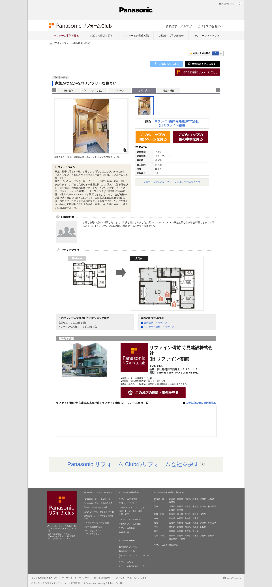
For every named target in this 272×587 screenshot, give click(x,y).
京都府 (180, 523)
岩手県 (195, 499)
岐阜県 (172, 518)
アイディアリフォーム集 (130, 519)
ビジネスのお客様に (93, 527)
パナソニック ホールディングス (131, 577)
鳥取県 (172, 527)
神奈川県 (212, 506)
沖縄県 (182, 539)
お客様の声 (124, 532)
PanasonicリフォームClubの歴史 (98, 503)
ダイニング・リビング (94, 90)
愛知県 (188, 518)
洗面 (134, 511)
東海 (156, 518)
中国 (156, 527)
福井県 (195, 514)
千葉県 (195, 506)
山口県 (203, 527)
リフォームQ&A (126, 562)
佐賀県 (180, 535)
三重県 (195, 518)
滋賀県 (172, 523)
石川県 (188, 514)
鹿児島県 (173, 539)
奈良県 (203, 523)
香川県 (180, 531)
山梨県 (172, 510)
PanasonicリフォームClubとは (97, 499)
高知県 (195, 531)
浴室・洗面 (169, 90)
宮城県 (203, 499)
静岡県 (180, 518)
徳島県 (172, 531)
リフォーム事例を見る (66, 35)
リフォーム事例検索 (72, 43)
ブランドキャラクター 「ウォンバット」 (94, 532)
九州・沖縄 (159, 535)
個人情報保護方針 (103, 577)
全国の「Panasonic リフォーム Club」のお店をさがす (171, 182)
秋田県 (188, 499)
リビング (144, 507)
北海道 (172, 499)
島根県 (180, 527)
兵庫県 (195, 523)
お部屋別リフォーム (128, 547)
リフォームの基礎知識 (136, 35)
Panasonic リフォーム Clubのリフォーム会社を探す (133, 464)
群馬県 (180, 506)
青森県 (180, 499)
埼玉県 (188, 506)
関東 (156, 506)
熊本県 (195, 535)
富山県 (180, 514)
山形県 (211, 499)
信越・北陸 (159, 514)
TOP (56, 43)
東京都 (203, 506)
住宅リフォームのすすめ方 (96, 507)
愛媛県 (188, 531)
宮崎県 (211, 535)
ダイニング (134, 507)
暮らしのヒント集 (127, 551)
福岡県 (172, 535)
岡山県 (188, 527)
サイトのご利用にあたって (44, 577)
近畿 (156, 523)
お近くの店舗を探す (101, 35)
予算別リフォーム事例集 (130, 524)
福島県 (172, 502)
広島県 (195, 527)
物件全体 (68, 90)
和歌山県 (212, 523)
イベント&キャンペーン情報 (96, 523)
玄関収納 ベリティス (155, 322)
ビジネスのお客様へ (210, 26)
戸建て (122, 503)
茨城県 (172, 506)
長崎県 (188, 535)
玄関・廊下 (124, 514)
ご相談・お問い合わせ (171, 35)
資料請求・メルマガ (179, 26)
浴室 (121, 511)
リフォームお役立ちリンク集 (132, 566)
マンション (132, 503)
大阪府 (188, 523)
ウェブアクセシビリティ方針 (76, 577)
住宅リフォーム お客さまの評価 (99, 512)
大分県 (203, 535)
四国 (156, 531)
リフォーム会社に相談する (166, 545)
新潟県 (172, 514)
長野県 (203, 514)
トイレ (128, 511)
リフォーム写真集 (127, 528)
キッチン (119, 90)
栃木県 (180, 510)
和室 (140, 511)
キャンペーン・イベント (206, 35)
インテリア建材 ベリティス (159, 326)
